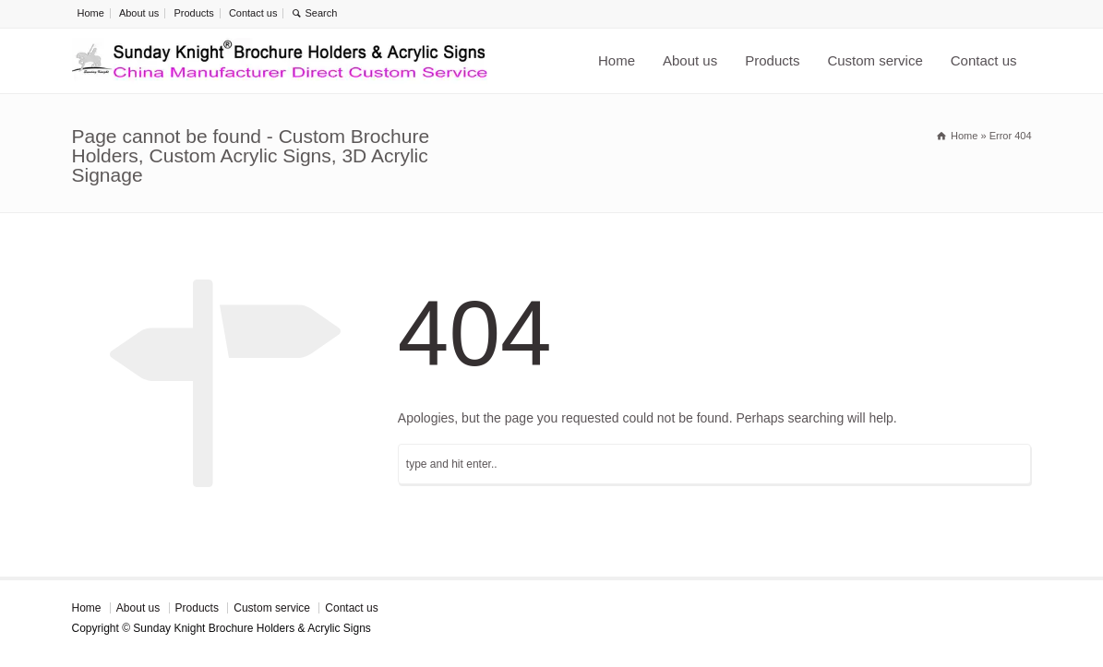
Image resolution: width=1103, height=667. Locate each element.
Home (91, 12)
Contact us (253, 12)
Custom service (874, 60)
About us (139, 12)
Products (193, 12)
